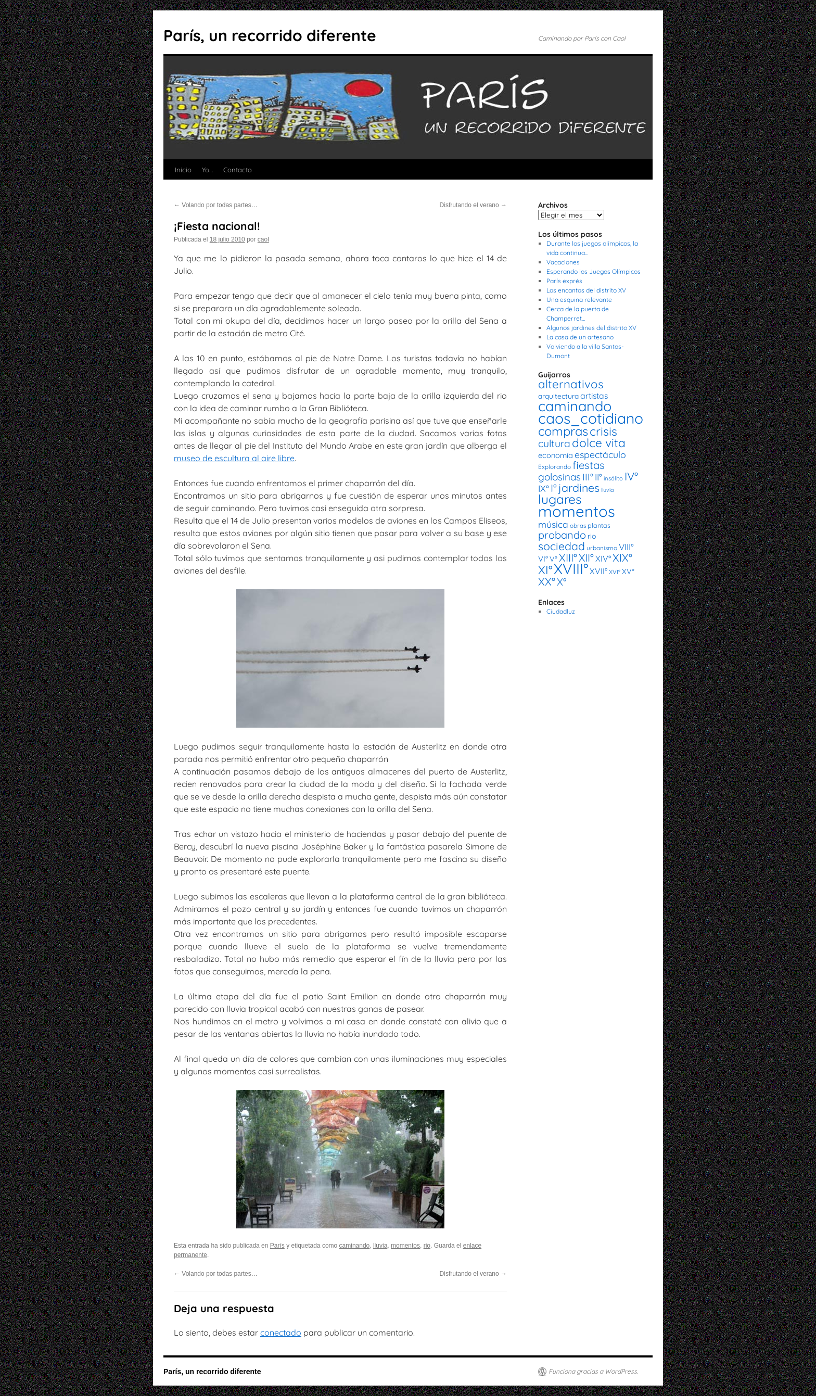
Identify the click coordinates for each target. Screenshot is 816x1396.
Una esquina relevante (579, 299)
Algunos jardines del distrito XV (591, 328)
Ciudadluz (560, 611)
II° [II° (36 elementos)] (598, 477)
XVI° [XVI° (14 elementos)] (614, 572)
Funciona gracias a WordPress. (593, 1371)
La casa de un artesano (580, 337)
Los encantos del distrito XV (586, 290)
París (277, 1245)
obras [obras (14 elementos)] (578, 525)
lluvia (380, 1245)
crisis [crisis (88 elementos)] (603, 431)
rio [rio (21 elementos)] (592, 536)
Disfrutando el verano (473, 205)
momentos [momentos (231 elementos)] (576, 511)
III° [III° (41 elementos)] (587, 477)
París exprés (564, 281)
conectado (280, 1332)
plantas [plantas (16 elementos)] (599, 525)
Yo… (207, 170)
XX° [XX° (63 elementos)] (546, 581)
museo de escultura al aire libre (234, 458)
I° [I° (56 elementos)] (554, 487)
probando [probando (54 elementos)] (562, 534)
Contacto (237, 170)
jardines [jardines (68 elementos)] (579, 487)
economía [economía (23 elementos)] (555, 455)
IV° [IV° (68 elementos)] (631, 476)
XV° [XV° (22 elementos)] (628, 571)
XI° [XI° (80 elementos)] (545, 569)
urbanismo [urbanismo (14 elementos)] (601, 548)
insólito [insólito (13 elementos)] (613, 478)
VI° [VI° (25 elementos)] (543, 559)
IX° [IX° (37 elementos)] (543, 488)
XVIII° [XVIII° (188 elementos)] (571, 569)
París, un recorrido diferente (269, 35)
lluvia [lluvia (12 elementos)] (607, 489)
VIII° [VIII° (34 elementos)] (626, 546)
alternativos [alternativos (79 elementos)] (570, 384)
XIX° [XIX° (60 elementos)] (622, 557)
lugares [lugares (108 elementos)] (559, 499)
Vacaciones (563, 262)
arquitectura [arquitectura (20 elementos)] (558, 395)
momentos (405, 1245)
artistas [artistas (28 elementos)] (594, 395)
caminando (354, 1245)
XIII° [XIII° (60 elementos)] (568, 557)
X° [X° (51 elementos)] (562, 581)
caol (263, 239)
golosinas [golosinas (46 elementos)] (559, 477)
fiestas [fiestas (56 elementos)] (588, 465)
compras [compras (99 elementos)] (563, 431)
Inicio (183, 170)
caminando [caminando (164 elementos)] (574, 406)
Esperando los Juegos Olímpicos (593, 271)
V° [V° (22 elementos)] (553, 559)
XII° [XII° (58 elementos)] (586, 557)
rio (427, 1245)
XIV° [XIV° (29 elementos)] (603, 558)
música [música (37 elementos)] (553, 524)
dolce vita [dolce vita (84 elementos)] (599, 442)
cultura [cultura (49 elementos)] (554, 443)
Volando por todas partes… (216, 205)
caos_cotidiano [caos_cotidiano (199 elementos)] (590, 418)
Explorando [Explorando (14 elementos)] (554, 467)
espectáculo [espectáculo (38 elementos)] (600, 454)
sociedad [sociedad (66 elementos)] (561, 546)
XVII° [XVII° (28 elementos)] (598, 571)
